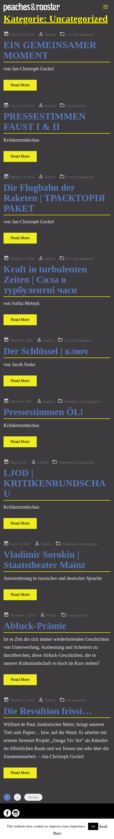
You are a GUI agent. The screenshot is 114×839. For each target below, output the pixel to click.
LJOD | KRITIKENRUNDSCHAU (55, 483)
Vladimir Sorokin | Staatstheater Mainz (45, 559)
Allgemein (71, 401)
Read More (20, 85)
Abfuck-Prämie (35, 625)
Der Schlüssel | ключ (46, 351)
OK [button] (93, 826)
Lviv (69, 34)
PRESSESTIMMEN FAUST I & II (45, 121)
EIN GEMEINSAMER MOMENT (50, 50)
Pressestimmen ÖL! (43, 412)
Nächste (33, 797)
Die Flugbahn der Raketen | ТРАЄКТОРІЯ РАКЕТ (54, 198)
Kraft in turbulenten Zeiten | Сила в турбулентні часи (45, 279)
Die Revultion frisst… (48, 711)
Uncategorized (84, 34)
